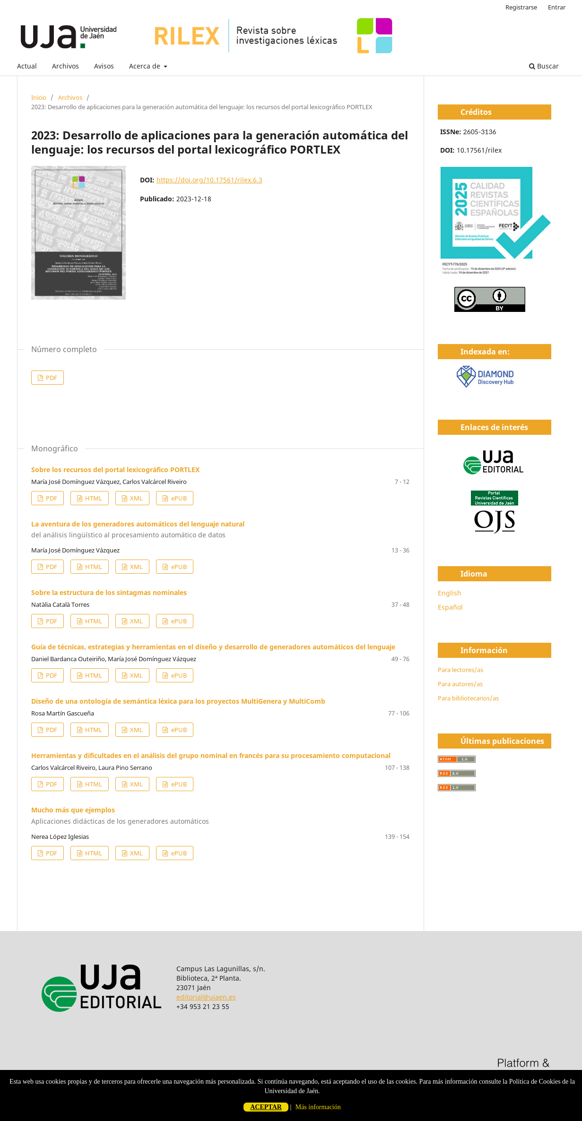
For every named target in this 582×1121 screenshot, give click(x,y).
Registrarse (521, 7)
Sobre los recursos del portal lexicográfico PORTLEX (115, 469)
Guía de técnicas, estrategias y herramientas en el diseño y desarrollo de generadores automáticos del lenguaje (213, 646)
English (449, 592)
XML (136, 498)
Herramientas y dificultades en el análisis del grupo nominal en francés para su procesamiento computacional (211, 755)
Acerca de (145, 65)
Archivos (65, 65)
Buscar (544, 65)
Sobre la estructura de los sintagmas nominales (109, 592)
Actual (27, 65)
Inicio (38, 97)
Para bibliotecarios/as (468, 698)
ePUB (178, 498)
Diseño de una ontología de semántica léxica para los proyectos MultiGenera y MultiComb (178, 701)
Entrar (556, 7)
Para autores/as (460, 684)
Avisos (104, 65)
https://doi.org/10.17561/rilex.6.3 (209, 179)
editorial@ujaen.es (206, 996)
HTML (93, 498)
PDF (50, 377)
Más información (318, 1107)
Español (450, 607)
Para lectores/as (460, 669)
